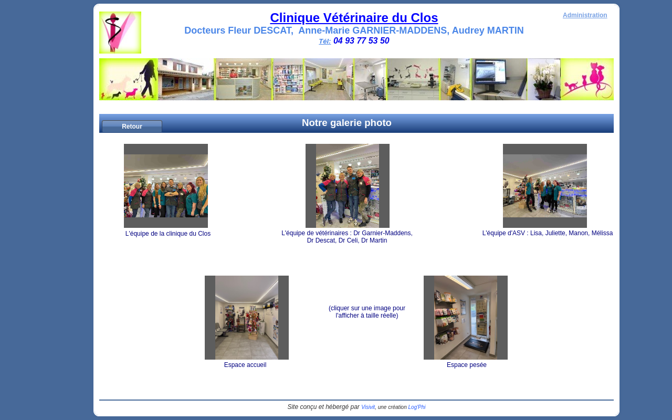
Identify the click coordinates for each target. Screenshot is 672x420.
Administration (585, 15)
